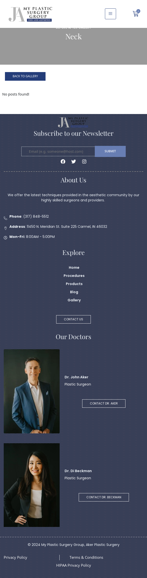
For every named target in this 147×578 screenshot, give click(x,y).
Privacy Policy (15, 557)
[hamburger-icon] (110, 13)
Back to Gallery (25, 76)
